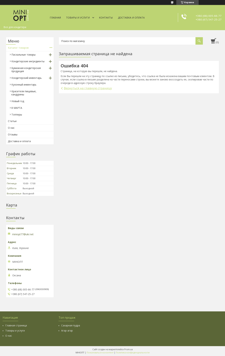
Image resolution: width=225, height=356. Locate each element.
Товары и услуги (78, 17)
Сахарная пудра (70, 325)
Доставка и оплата (131, 17)
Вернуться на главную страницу (88, 88)
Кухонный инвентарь (23, 84)
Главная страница (16, 325)
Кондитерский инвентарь (26, 78)
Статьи (12, 121)
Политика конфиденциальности (133, 352)
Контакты (106, 17)
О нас (11, 127)
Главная (55, 17)
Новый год (17, 101)
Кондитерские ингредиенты (27, 61)
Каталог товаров (18, 47)
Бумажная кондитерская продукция (26, 69)
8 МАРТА (16, 107)
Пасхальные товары (23, 54)
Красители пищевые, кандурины (23, 93)
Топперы (16, 114)
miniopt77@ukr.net (23, 234)
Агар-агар (67, 330)
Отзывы (12, 134)
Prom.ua (128, 349)
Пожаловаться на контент (100, 352)
